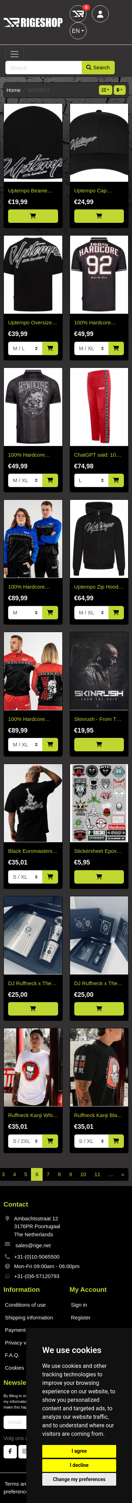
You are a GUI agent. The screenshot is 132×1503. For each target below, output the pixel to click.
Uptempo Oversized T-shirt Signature (31, 323)
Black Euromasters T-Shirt (30, 851)
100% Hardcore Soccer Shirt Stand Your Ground (30, 455)
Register (81, 1317)
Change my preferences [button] (79, 1479)
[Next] (122, 1174)
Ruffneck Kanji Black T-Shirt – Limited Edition (98, 1116)
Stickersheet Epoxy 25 (96, 851)
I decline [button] (79, 1465)
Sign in (79, 1305)
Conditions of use (25, 1305)
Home (14, 90)
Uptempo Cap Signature (90, 191)
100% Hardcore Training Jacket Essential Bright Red (32, 719)
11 (97, 1174)
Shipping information (29, 1317)
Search (98, 67)
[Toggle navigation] (14, 54)
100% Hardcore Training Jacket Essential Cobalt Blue (27, 587)
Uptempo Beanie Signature (28, 191)
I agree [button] (79, 1451)
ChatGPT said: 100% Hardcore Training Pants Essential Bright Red (99, 455)
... (110, 1174)
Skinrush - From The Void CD (98, 719)
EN (76, 31)
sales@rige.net (33, 1245)
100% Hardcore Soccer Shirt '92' (93, 323)
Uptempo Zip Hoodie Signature (98, 587)
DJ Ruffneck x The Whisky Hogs (29, 984)
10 (83, 1174)
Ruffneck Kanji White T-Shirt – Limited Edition (32, 1116)
